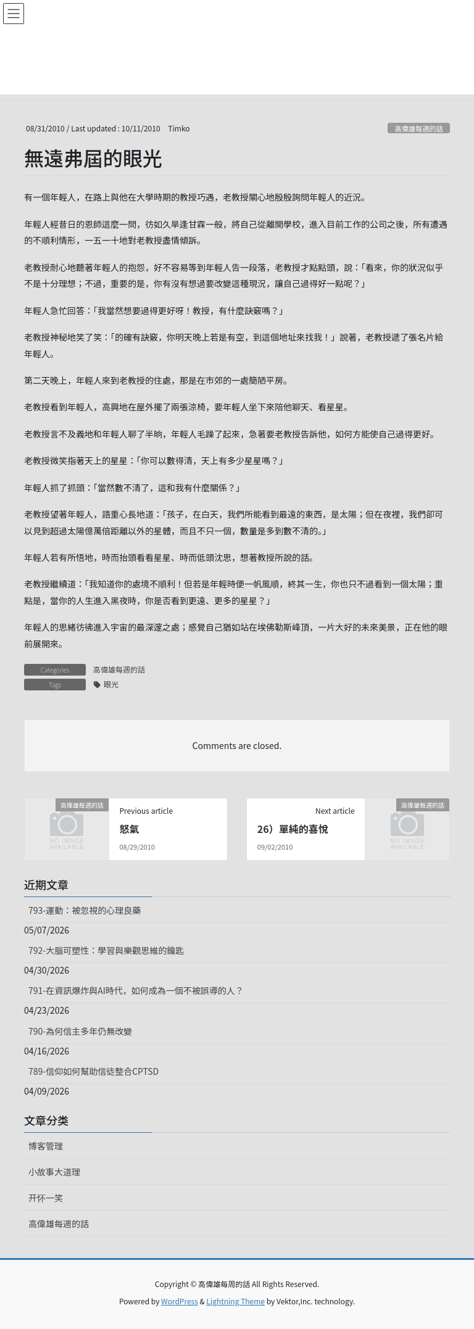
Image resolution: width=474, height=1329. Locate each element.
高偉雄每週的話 (418, 128)
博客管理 (45, 1146)
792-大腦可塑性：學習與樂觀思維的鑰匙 (106, 950)
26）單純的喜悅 (292, 828)
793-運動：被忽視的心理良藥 (84, 910)
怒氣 (129, 828)
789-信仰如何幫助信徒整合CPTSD (93, 1071)
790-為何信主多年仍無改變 (80, 1031)
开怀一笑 (45, 1197)
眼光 (111, 684)
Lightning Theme (235, 1301)
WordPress (179, 1301)
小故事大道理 (54, 1171)
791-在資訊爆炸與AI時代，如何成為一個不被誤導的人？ (136, 990)
